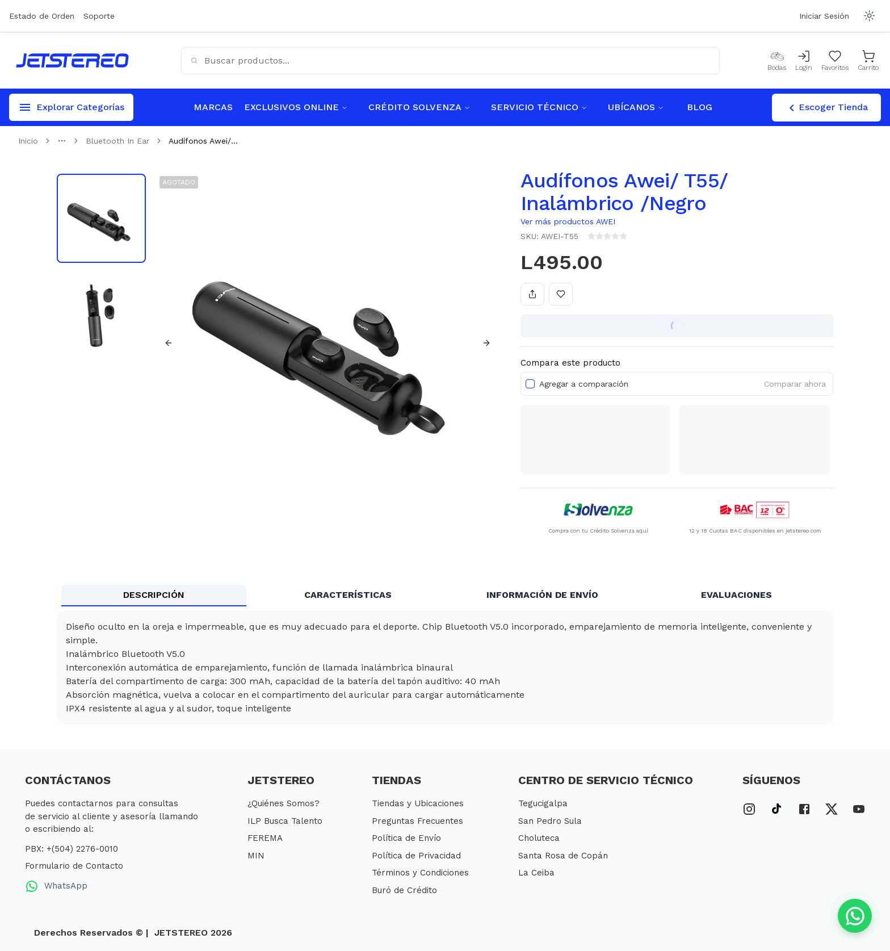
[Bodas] (776, 60)
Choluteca (539, 838)
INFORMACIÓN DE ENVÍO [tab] (542, 594)
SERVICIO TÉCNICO (539, 107)
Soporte (99, 15)
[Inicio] (72, 60)
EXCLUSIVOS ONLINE (296, 107)
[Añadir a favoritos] (561, 294)
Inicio (28, 140)
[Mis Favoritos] (835, 60)
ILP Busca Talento (284, 821)
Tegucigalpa (543, 803)
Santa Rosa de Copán (563, 856)
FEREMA (265, 838)
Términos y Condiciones (420, 873)
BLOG (699, 107)
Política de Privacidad (416, 856)
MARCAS (213, 107)
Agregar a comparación (583, 384)
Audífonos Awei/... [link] (203, 140)
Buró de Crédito (404, 890)
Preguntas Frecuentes (417, 821)
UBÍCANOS (636, 107)
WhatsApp (56, 886)
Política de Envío (406, 838)
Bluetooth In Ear (117, 140)
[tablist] (445, 595)
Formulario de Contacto (74, 866)
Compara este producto (570, 363)
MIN (256, 856)
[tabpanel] (445, 667)
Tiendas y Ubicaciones (418, 803)
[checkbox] (530, 383)
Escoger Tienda (826, 108)
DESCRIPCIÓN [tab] (153, 594)
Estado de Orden (41, 15)
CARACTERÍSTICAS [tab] (348, 594)
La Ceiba (536, 873)
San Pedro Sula (550, 821)
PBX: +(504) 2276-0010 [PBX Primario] (71, 849)
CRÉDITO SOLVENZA (419, 107)
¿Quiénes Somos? (283, 803)
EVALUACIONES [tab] (736, 594)
